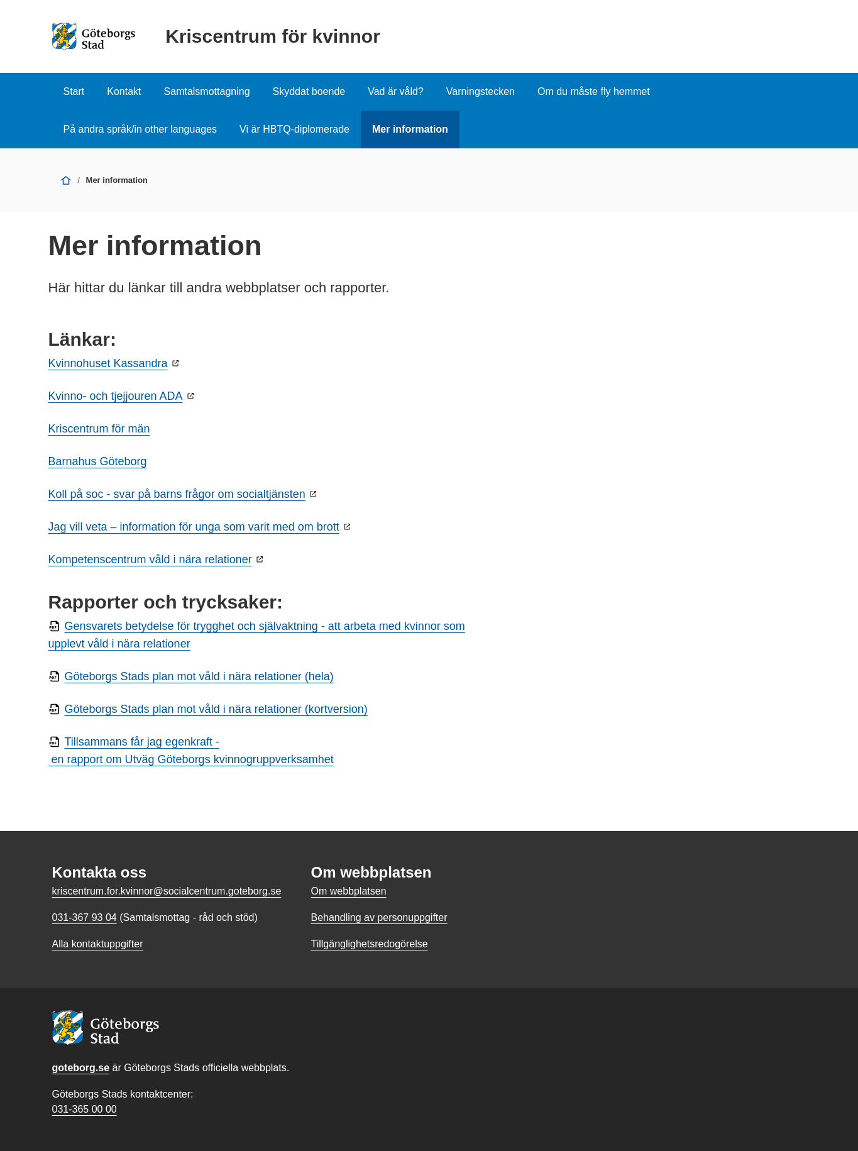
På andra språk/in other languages (140, 129)
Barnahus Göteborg (97, 461)
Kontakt (124, 91)
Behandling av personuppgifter (379, 917)
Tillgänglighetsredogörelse (369, 944)
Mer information (410, 129)
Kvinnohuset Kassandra (108, 363)
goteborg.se (81, 1067)
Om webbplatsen (348, 891)
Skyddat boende (309, 91)
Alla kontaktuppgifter (97, 944)
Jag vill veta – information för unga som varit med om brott (193, 526)
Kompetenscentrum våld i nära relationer (150, 559)
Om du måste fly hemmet (593, 91)
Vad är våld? (396, 91)
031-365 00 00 (84, 1109)
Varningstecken (480, 91)
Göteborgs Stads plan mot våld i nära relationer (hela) (199, 676)
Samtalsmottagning (207, 91)
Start (74, 91)
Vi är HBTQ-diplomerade (294, 129)
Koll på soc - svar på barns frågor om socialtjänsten (176, 494)
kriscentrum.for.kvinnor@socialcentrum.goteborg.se (167, 891)
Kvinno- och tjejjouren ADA (115, 396)
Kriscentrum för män (99, 428)
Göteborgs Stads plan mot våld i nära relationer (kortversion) (216, 709)
